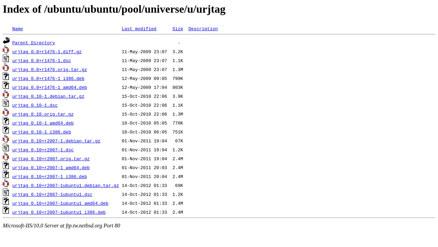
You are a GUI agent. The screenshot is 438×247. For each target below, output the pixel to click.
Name (17, 28)
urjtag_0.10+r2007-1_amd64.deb (51, 167)
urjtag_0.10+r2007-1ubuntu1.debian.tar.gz (65, 185)
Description (203, 28)
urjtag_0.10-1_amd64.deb (43, 123)
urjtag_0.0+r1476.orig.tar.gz (49, 69)
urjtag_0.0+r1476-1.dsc (41, 60)
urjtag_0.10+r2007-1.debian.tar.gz (56, 141)
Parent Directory (33, 42)
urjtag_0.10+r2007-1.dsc (43, 149)
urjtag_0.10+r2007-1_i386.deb (49, 176)
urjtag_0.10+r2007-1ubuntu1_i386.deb (59, 212)
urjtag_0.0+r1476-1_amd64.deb (49, 87)
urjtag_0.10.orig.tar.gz (43, 114)
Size (177, 28)
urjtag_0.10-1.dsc (35, 105)
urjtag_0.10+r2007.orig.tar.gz (51, 158)
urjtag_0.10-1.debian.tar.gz (48, 96)
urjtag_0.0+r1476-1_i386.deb (48, 78)
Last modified (139, 28)
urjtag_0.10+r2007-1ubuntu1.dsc (52, 194)
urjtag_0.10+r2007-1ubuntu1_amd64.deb (60, 203)
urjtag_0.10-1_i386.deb (41, 132)
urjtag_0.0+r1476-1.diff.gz (47, 51)
